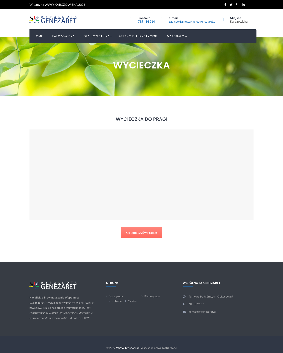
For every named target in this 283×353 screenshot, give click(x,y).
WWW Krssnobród (128, 347)
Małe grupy (116, 296)
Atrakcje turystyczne (138, 36)
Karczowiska (63, 36)
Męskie (132, 301)
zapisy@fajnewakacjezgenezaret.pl (192, 21)
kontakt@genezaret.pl (202, 311)
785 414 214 (146, 21)
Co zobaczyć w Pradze (141, 232)
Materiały (175, 36)
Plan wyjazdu (152, 296)
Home (38, 36)
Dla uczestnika (97, 36)
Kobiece (117, 301)
